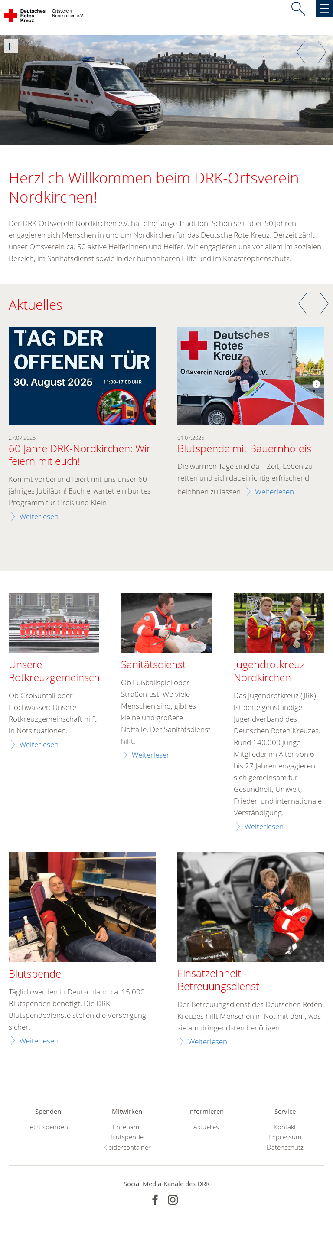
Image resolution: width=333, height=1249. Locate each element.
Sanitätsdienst (153, 664)
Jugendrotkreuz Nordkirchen (269, 671)
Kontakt (285, 1127)
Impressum (284, 1137)
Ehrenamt (127, 1127)
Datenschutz (285, 1147)
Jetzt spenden (48, 1127)
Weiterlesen (39, 516)
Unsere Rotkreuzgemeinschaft (60, 671)
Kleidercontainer (127, 1147)
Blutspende (127, 1137)
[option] (166, 90)
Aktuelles (206, 1127)
